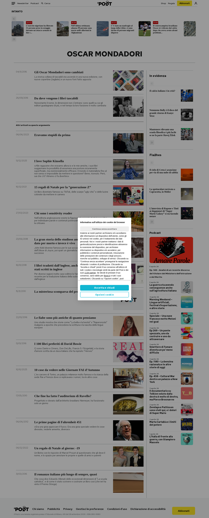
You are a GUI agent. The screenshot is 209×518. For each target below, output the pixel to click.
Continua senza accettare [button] (104, 229)
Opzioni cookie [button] (104, 294)
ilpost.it (107, 276)
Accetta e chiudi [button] (104, 287)
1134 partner (90, 273)
